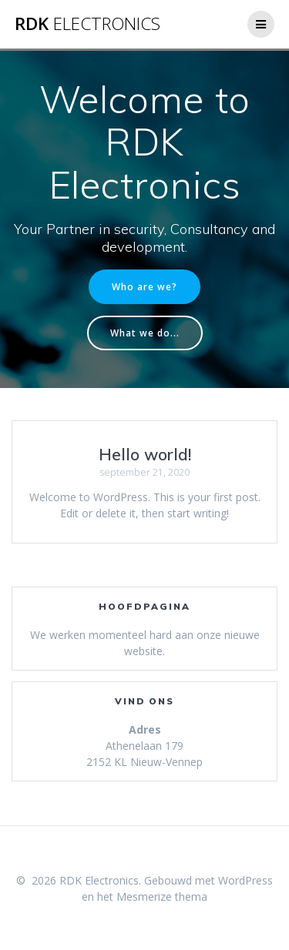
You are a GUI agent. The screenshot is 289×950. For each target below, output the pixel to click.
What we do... (145, 332)
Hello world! (145, 454)
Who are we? (144, 286)
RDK (87, 23)
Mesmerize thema (161, 896)
